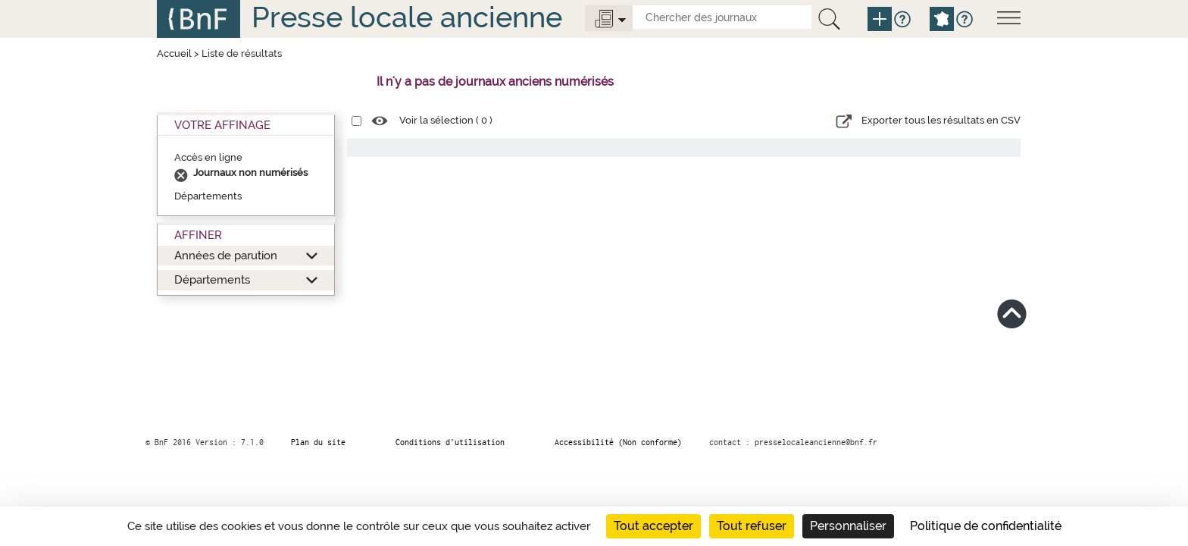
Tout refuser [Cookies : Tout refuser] (751, 526)
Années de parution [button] (225, 255)
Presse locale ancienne (407, 17)
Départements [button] (212, 279)
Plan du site (318, 442)
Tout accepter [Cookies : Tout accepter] (653, 526)
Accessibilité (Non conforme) (618, 442)
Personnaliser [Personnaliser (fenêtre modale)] (848, 526)
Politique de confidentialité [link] (985, 526)
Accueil (174, 53)
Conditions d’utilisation (450, 442)
